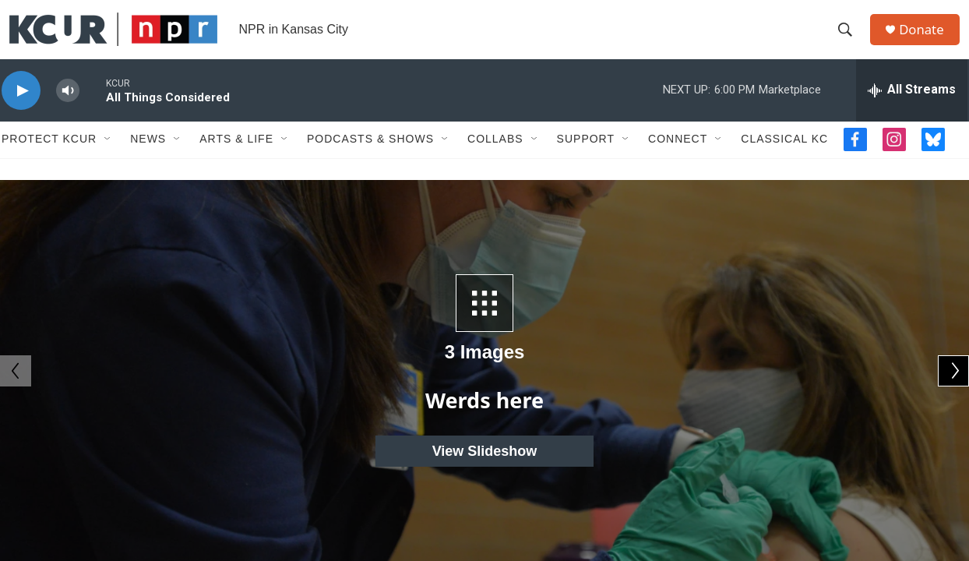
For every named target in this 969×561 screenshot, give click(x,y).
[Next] (953, 370)
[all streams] (911, 113)
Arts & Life (236, 162)
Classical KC (784, 162)
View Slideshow (484, 451)
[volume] (68, 113)
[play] (21, 113)
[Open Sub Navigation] (108, 162)
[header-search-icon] (850, 41)
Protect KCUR (49, 162)
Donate (928, 41)
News (148, 162)
